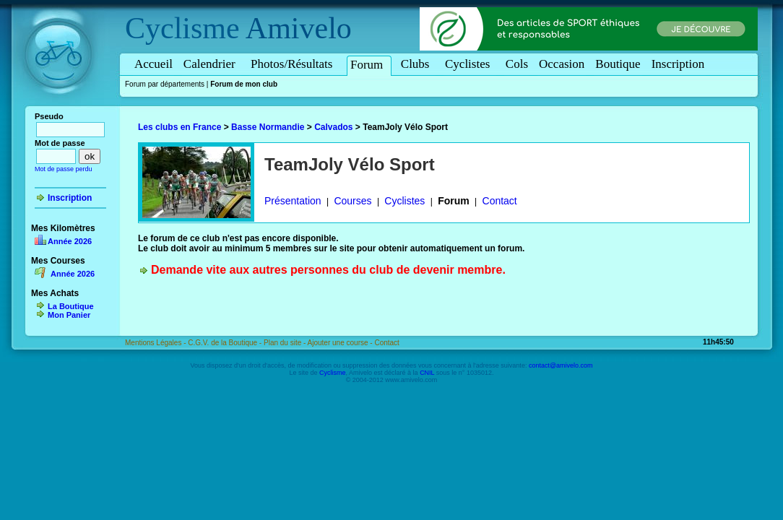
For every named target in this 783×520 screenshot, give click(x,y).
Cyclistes (470, 64)
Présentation (292, 201)
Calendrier (211, 64)
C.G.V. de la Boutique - (226, 343)
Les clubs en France (179, 127)
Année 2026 (70, 241)
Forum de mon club (243, 84)
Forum (369, 65)
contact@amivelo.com (561, 365)
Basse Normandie (267, 127)
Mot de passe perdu (63, 169)
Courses (352, 201)
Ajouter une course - (341, 343)
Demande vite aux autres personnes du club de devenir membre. (328, 270)
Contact (500, 201)
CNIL (427, 372)
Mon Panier (69, 315)
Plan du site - (286, 343)
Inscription (678, 64)
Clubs (417, 64)
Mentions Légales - (156, 343)
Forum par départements (164, 84)
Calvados (333, 127)
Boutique (617, 64)
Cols (517, 64)
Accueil (153, 64)
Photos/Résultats (294, 64)
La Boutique (71, 306)
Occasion (561, 64)
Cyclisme (182, 28)
